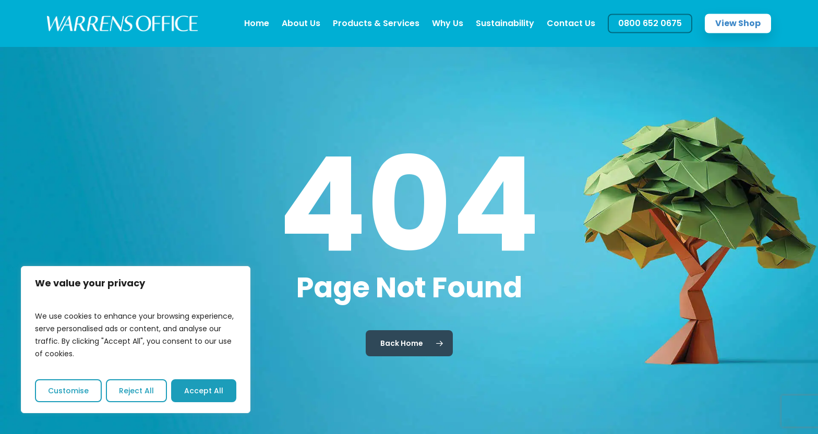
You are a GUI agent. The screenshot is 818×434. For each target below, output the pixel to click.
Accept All (203, 390)
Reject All (136, 390)
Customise (68, 390)
